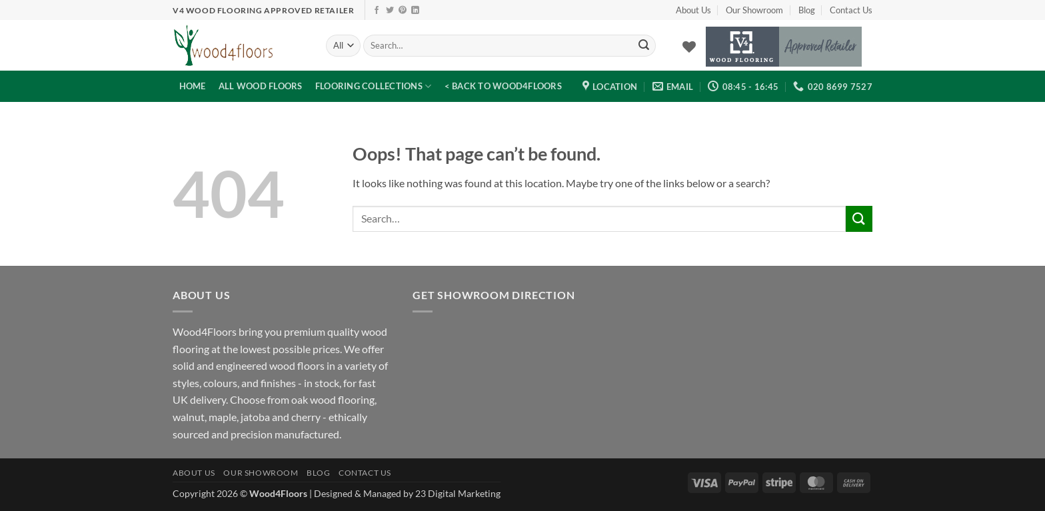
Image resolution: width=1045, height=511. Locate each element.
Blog (806, 10)
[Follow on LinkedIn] (415, 10)
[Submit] (643, 46)
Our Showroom (754, 10)
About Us (693, 10)
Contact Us (851, 10)
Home (192, 86)
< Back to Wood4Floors (503, 86)
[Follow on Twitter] (390, 10)
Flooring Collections (373, 86)
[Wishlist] (689, 46)
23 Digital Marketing (458, 493)
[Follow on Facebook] (377, 10)
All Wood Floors (261, 86)
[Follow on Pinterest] (403, 10)
